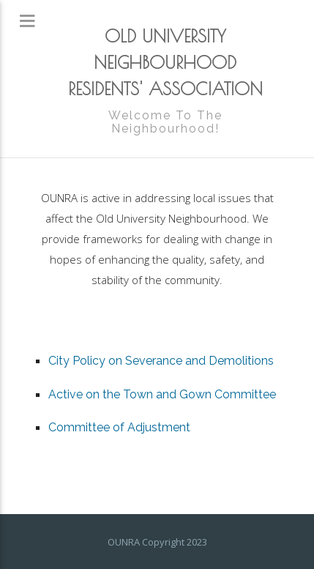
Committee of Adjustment (119, 427)
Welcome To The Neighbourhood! (165, 122)
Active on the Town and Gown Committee (162, 394)
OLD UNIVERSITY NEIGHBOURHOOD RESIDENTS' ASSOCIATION (165, 62)
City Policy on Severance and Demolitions (161, 361)
